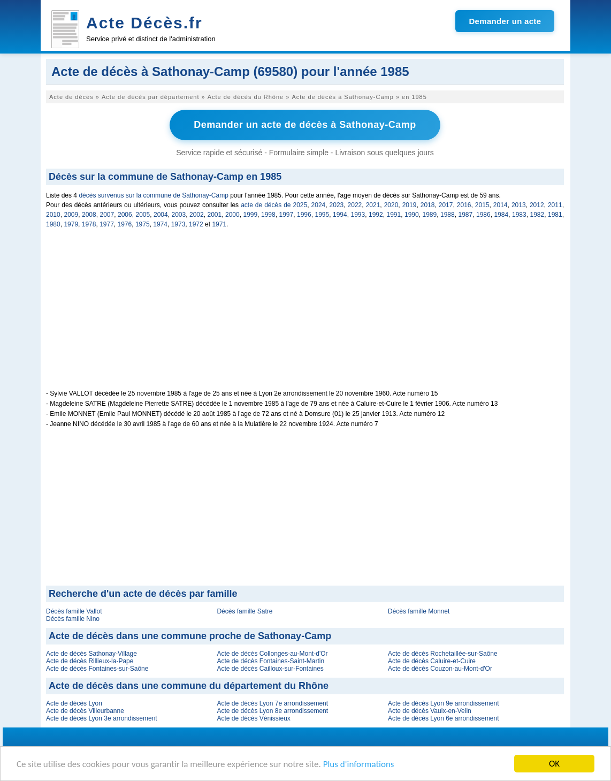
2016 (464, 205)
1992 (376, 214)
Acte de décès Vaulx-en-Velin (429, 711)
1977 (107, 224)
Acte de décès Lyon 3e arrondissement (101, 718)
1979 (71, 224)
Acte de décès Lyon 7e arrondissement (272, 703)
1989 (430, 214)
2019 (409, 205)
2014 (500, 205)
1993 (358, 214)
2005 (143, 214)
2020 (391, 205)
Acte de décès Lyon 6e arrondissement (443, 718)
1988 (447, 214)
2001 (215, 214)
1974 (160, 224)
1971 (219, 224)
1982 (537, 214)
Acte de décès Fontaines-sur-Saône (97, 668)
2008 (89, 214)
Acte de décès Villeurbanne (85, 711)
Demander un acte (505, 21)
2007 (107, 214)
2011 (555, 205)
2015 (482, 205)
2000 (232, 214)
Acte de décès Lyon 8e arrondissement (272, 711)
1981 (555, 214)
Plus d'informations (358, 765)
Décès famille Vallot (74, 611)
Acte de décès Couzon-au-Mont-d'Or (440, 668)
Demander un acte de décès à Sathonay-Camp (305, 124)
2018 (428, 205)
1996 (304, 214)
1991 (394, 214)
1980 (53, 224)
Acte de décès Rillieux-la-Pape (89, 661)
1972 (196, 224)
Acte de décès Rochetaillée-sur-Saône (443, 653)
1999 (250, 214)
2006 (125, 214)
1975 (142, 224)
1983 (519, 214)
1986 (483, 214)
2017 (446, 205)
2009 (71, 214)
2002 (196, 214)
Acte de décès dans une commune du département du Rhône (189, 685)
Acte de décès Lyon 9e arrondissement (443, 703)
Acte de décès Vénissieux (253, 718)
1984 (501, 214)
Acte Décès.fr (144, 23)
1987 (466, 214)
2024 (318, 205)
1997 (286, 214)
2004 (161, 214)
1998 (268, 214)
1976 (125, 224)
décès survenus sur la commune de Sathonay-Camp (153, 195)
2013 (518, 205)
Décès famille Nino (73, 619)
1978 (89, 224)
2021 (373, 205)
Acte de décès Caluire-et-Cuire (432, 661)
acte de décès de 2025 (274, 205)
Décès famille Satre (244, 611)
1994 (340, 214)
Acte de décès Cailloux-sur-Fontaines (270, 668)
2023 (337, 205)
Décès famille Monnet (418, 611)
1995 (322, 214)
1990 (411, 214)
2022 (355, 205)
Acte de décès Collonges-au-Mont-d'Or (272, 653)
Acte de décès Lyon (74, 703)
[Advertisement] (305, 315)
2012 (537, 205)
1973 (178, 224)
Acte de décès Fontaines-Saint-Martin (270, 661)
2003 (179, 214)
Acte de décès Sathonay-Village (91, 653)
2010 (53, 214)
